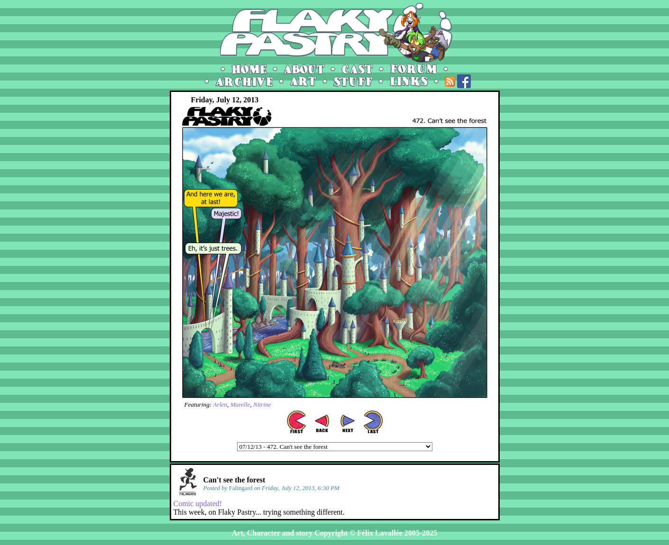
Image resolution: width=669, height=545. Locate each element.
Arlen (220, 404)
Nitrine (262, 404)
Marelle (240, 404)
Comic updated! (198, 504)
